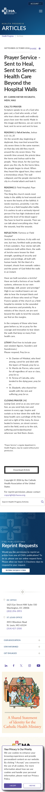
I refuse (32, 786)
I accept (13, 786)
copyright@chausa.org (14, 495)
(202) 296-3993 (14, 611)
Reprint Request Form (16, 570)
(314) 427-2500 (14, 628)
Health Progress (8, 36)
